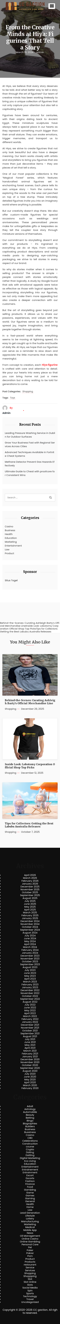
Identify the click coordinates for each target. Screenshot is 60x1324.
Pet (30, 1247)
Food (30, 1186)
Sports (30, 1293)
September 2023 (30, 964)
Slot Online (30, 1281)
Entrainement (30, 1169)
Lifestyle (30, 1215)
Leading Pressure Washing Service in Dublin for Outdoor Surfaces (30, 434)
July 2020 (30, 1073)
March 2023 (30, 981)
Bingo (30, 1120)
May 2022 (30, 1010)
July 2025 (30, 901)
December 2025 (30, 886)
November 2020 (29, 1062)
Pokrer (30, 1253)
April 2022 (30, 1013)
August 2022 (30, 1001)
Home (30, 1207)
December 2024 (30, 921)
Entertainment (13, 545)
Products (30, 1261)
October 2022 (30, 996)
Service (30, 1267)
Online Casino (30, 1238)
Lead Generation (30, 1212)
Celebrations (30, 1140)
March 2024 (30, 947)
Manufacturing (30, 1221)
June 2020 (30, 1076)
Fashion (30, 1181)
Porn (30, 1256)
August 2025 (30, 898)
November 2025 (29, 889)
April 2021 (30, 1047)
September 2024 (30, 929)
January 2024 (30, 952)
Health (9, 534)
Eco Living (30, 1161)
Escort (30, 1175)
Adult (30, 1106)
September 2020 (30, 1068)
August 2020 (30, 1070)
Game (30, 1192)
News (30, 1233)
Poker (30, 1250)
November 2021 (30, 1027)
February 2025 (29, 915)
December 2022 (29, 990)
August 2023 (30, 967)
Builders (30, 1126)
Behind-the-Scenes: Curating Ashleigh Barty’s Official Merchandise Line (30, 702)
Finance (30, 1184)
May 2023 (30, 975)
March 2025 (30, 912)
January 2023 (30, 987)
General (30, 1201)
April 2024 (30, 944)
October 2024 (30, 926)
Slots (30, 1284)
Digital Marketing (30, 1158)
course (30, 1146)
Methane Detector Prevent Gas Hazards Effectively (29, 463)
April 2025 (30, 909)
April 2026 (30, 875)
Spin (29, 1290)
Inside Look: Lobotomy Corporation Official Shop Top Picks (30, 766)
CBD (30, 1138)
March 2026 (30, 878)
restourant (30, 1264)
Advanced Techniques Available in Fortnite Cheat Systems (29, 454)
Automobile (30, 1112)
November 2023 (30, 958)
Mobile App (30, 1230)
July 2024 (30, 935)
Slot (30, 1279)
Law (7, 549)
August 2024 (30, 932)
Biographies (30, 1123)
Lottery (30, 1218)
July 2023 (30, 970)
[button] (51, 6)
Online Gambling (30, 1241)
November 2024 (29, 924)
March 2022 (30, 1016)
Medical (30, 1227)
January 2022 (30, 1022)
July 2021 (30, 1039)
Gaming (30, 1198)
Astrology (30, 1109)
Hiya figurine (50, 365)
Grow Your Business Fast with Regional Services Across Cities (30, 444)
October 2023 (30, 961)
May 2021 (30, 1045)
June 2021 (30, 1042)
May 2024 (30, 941)
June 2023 (30, 973)
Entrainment (30, 1172)
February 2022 (30, 1019)
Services (30, 1270)
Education (11, 538)
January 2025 (30, 918)
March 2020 (30, 1085)
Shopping (27, 391)
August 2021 (30, 1036)
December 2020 (30, 1059)
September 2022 (30, 998)
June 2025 (30, 903)
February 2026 (30, 880)
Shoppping (30, 1276)
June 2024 (30, 938)
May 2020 (30, 1079)
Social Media (30, 1287)
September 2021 (30, 1033)
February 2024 (30, 950)
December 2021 (30, 1024)
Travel (30, 1299)
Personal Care (30, 1244)
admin (40, 52)
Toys (12, 397)
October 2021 (30, 1030)
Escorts (30, 1178)
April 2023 (30, 978)
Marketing (11, 541)
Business (10, 530)
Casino (9, 526)
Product (9, 553)
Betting (30, 1117)
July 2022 (30, 1004)
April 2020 (30, 1082)
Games (30, 1195)
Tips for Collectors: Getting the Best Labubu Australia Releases (29, 825)
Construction (30, 1143)
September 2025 (30, 895)
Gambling (30, 1189)
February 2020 (29, 1088)
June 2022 (30, 1007)
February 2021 (30, 1053)
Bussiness (30, 1132)
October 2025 (30, 892)
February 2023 (30, 984)
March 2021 (30, 1050)
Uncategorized (30, 1302)
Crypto (30, 1149)
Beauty (30, 1114)
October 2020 (30, 1065)
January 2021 (30, 1056)
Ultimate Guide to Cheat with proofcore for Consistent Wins (30, 473)
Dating (30, 1152)
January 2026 (30, 883)
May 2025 (30, 906)
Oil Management (30, 1235)
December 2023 (29, 955)
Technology (30, 1296)
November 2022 (30, 993)
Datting (30, 1155)
